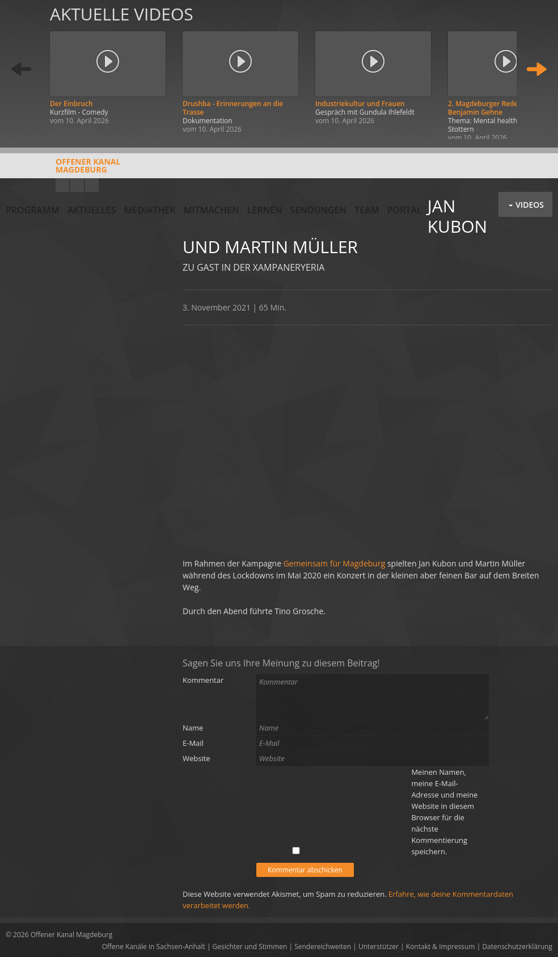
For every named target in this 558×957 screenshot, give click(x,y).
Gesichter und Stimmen (250, 946)
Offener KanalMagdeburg (63, 170)
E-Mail (193, 743)
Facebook (77, 185)
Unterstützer (378, 946)
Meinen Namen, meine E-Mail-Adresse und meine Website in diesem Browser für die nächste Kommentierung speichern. (444, 812)
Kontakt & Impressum (440, 946)
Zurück (21, 69)
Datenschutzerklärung (517, 946)
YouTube (62, 185)
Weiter (536, 69)
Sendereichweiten (322, 946)
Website (196, 758)
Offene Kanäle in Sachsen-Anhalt (153, 946)
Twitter (92, 185)
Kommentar (203, 680)
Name (193, 728)
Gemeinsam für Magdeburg (335, 563)
